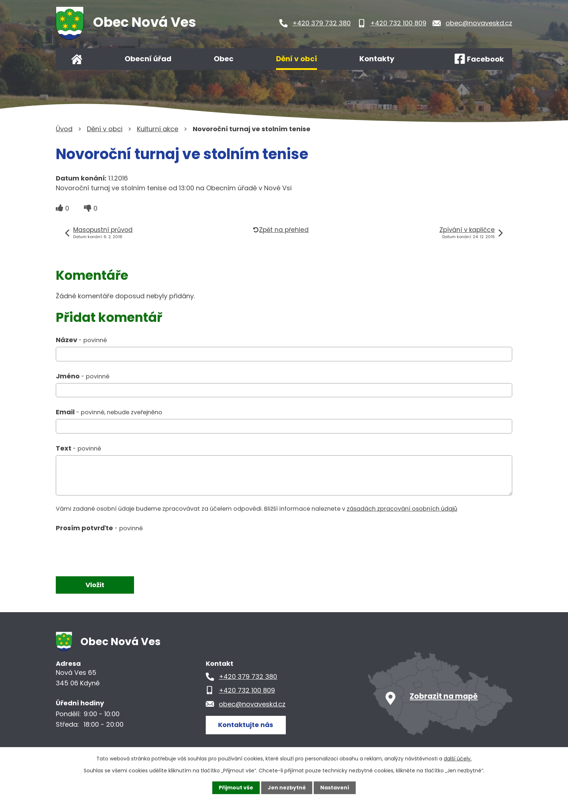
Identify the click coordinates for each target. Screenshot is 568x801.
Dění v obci (296, 59)
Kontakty (376, 59)
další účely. (458, 758)
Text (78, 448)
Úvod (76, 59)
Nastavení (334, 787)
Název (81, 339)
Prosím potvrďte (99, 527)
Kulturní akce (157, 128)
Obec (224, 59)
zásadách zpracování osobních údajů (402, 509)
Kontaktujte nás (245, 724)
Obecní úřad (148, 59)
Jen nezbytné (287, 787)
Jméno (82, 376)
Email (109, 411)
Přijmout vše (236, 787)
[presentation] (111, 551)
